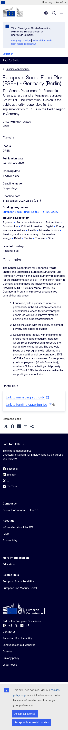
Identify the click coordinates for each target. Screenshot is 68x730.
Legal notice (10, 664)
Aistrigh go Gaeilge (20, 40)
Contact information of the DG (21, 510)
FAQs (6, 533)
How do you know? (54, 2)
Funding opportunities (17, 69)
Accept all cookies (24, 713)
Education (8, 53)
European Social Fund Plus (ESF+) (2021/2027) (31, 211)
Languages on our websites (19, 644)
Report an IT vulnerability (17, 638)
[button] (6, 426)
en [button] (46, 13)
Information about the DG (18, 527)
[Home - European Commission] (13, 11)
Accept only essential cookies (31, 722)
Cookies (7, 651)
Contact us (9, 631)
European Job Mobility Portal (20, 588)
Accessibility (10, 540)
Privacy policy (11, 658)
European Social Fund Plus (18, 581)
